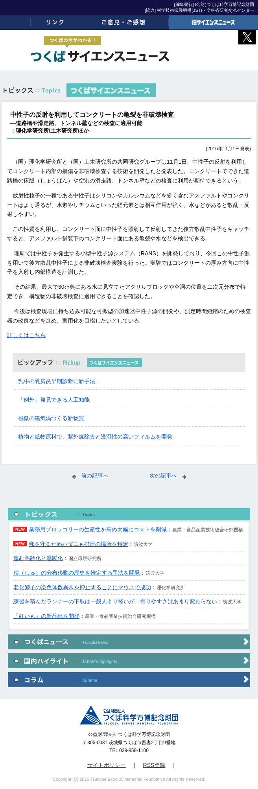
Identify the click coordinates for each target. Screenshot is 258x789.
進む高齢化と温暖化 (38, 558)
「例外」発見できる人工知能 (54, 399)
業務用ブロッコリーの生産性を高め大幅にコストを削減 (98, 529)
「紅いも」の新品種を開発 (46, 616)
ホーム (15, 22)
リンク (55, 22)
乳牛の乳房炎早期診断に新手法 (56, 381)
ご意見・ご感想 (123, 22)
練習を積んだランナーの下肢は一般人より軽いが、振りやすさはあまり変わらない (115, 601)
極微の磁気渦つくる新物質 (51, 418)
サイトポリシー (106, 765)
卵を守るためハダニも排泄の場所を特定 (78, 544)
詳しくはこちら (26, 335)
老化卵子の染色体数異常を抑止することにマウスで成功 (82, 587)
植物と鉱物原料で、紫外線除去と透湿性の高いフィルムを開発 (95, 436)
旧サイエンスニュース (213, 22)
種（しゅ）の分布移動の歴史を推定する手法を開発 (76, 573)
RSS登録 (154, 765)
